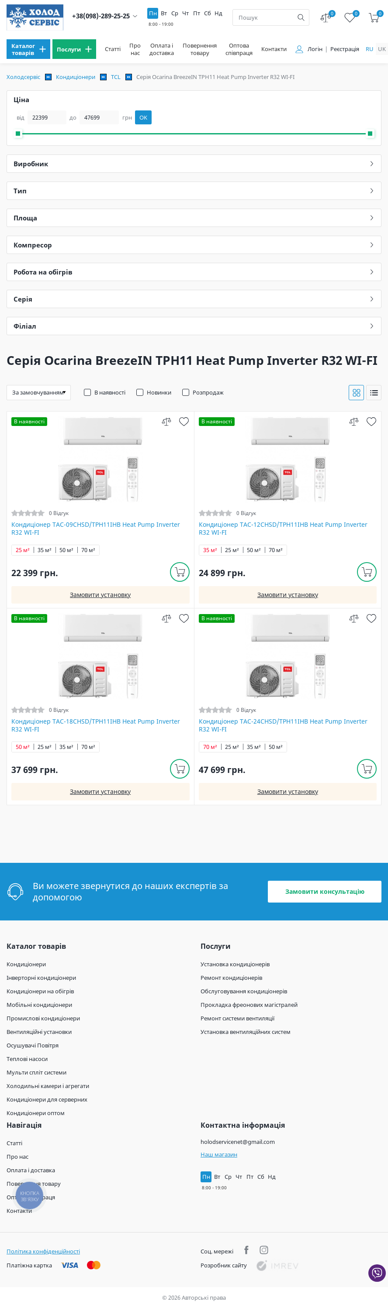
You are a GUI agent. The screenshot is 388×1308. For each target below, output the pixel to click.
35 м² (45, 550)
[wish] (184, 421)
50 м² (66, 550)
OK (143, 117)
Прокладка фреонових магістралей (249, 1005)
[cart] (373, 17)
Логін (315, 49)
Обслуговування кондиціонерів (244, 991)
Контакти (274, 49)
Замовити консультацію (324, 891)
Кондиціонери (75, 76)
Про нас (135, 49)
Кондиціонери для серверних (47, 1099)
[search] (301, 17)
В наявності (109, 392)
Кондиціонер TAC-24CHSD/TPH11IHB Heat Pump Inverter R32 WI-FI (283, 725)
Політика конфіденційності (43, 1251)
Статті (113, 49)
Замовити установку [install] (100, 594)
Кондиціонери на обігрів (40, 991)
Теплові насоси (27, 1059)
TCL (116, 76)
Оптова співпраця (239, 49)
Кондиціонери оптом (36, 1113)
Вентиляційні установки (39, 1032)
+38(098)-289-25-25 (101, 16)
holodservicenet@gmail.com (238, 1142)
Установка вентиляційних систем (246, 1032)
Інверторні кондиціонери (41, 978)
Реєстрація (344, 49)
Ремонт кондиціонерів (231, 978)
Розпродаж (208, 392)
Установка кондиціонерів (235, 964)
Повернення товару (200, 49)
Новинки (159, 392)
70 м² (88, 550)
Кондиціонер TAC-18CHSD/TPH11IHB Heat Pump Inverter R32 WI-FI (95, 725)
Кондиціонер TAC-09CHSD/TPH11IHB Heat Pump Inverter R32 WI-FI (95, 528)
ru (370, 49)
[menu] (28, 49)
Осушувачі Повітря (33, 1045)
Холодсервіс (23, 76)
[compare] (166, 421)
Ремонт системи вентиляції (237, 1018)
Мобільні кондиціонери (39, 1005)
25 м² (23, 550)
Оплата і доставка (161, 49)
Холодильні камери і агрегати (48, 1086)
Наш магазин (219, 1154)
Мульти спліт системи (36, 1072)
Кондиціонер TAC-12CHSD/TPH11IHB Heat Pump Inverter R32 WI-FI (283, 528)
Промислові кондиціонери (43, 1018)
